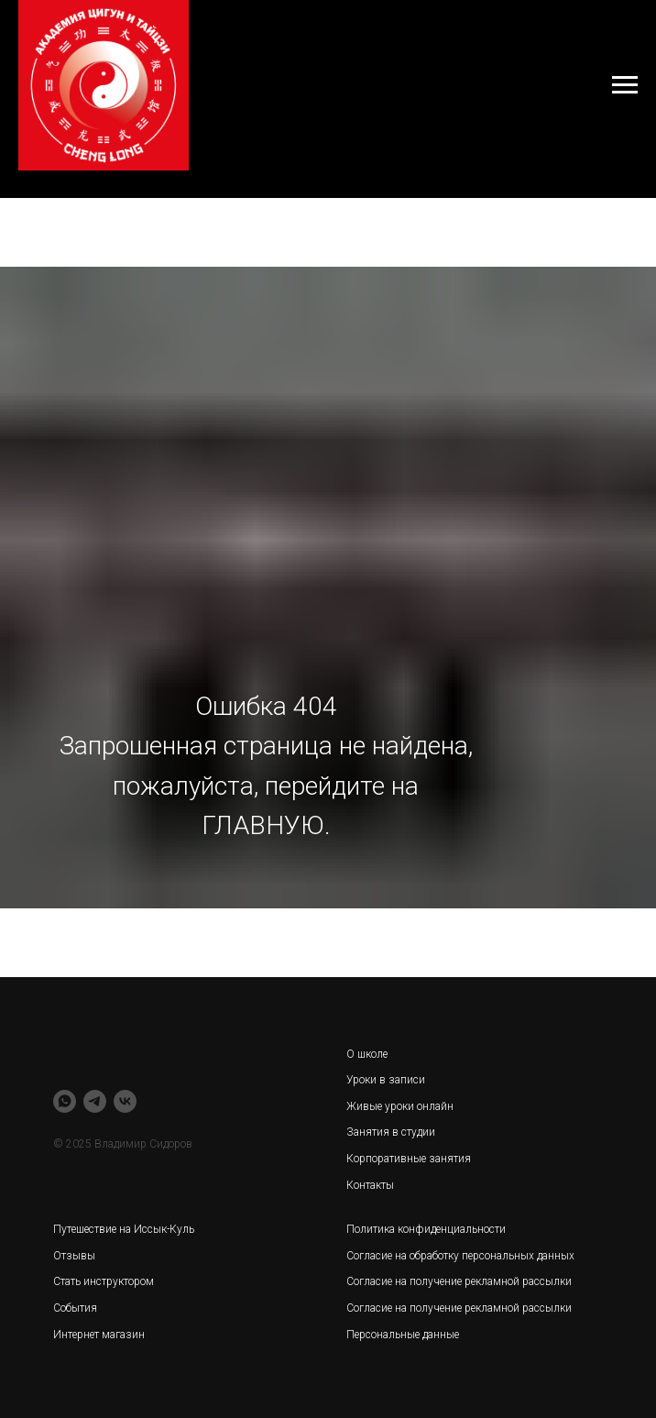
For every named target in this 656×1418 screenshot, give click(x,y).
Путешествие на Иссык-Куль (123, 1229)
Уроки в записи (385, 1079)
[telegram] (94, 1101)
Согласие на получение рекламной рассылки (459, 1308)
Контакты (370, 1185)
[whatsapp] (64, 1101)
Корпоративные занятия (408, 1158)
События (75, 1308)
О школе (367, 1054)
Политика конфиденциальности (426, 1229)
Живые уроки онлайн (400, 1106)
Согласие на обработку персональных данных (460, 1255)
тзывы (78, 1255)
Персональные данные (402, 1334)
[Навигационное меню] (625, 85)
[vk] (125, 1101)
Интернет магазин (99, 1334)
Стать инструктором (103, 1281)
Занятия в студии (390, 1132)
